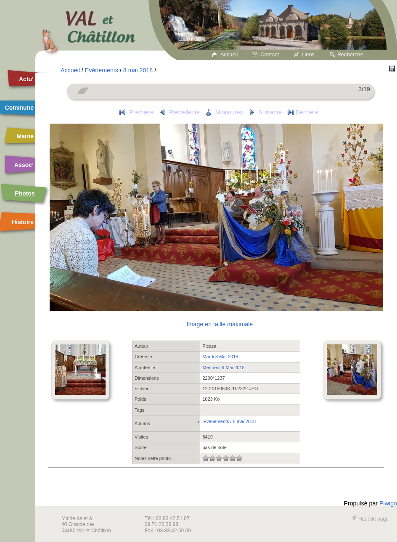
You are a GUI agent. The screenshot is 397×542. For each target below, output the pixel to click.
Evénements (101, 70)
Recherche (350, 54)
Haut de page (370, 519)
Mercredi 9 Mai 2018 (223, 367)
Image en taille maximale (220, 324)
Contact (269, 54)
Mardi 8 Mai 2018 (220, 356)
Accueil (229, 54)
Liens (308, 54)
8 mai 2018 (138, 70)
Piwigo (388, 503)
